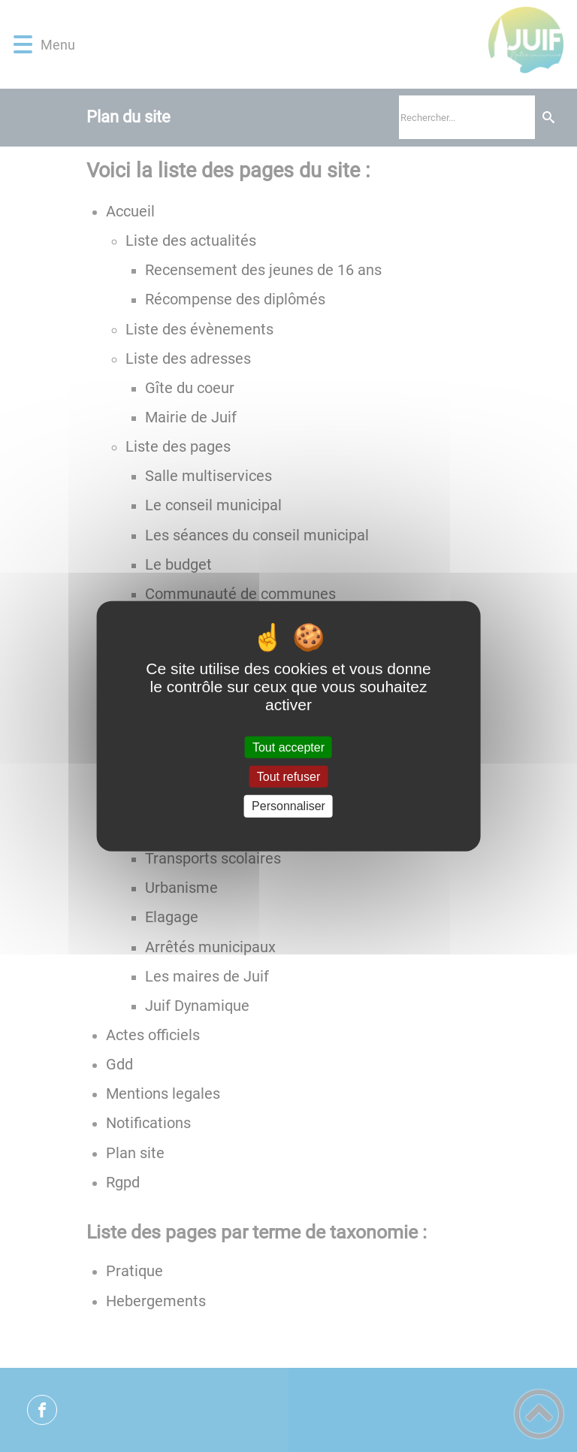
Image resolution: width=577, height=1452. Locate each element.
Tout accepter (288, 747)
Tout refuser (288, 776)
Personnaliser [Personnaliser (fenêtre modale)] (288, 806)
